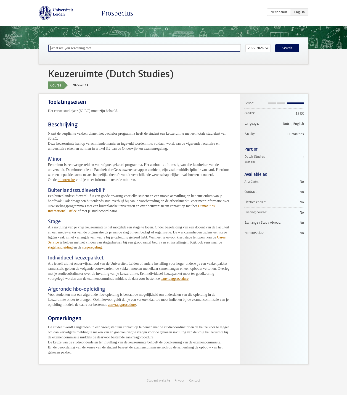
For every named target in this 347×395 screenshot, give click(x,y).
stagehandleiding (60, 247)
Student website (158, 380)
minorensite (66, 180)
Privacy (180, 380)
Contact (194, 380)
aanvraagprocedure (175, 278)
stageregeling (92, 247)
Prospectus (117, 13)
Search (287, 48)
